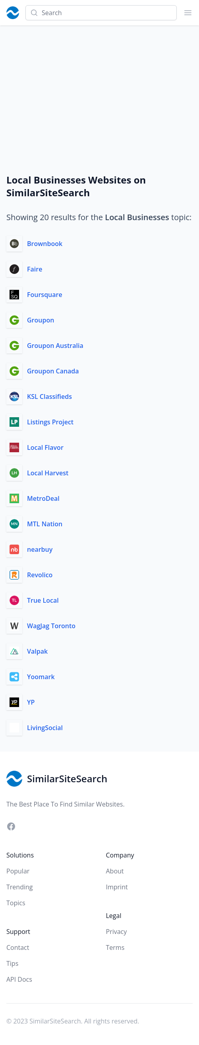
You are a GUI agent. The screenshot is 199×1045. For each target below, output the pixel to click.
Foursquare (44, 294)
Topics (15, 903)
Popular (17, 871)
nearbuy (39, 549)
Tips (12, 963)
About (115, 871)
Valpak (37, 651)
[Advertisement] (99, 85)
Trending (19, 887)
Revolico (39, 574)
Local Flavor (45, 447)
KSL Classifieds (49, 396)
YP (31, 702)
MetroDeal (43, 498)
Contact (17, 947)
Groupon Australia (55, 345)
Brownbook (44, 243)
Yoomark (41, 676)
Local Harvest (47, 473)
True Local (43, 600)
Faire (34, 269)
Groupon (40, 320)
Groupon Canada (53, 371)
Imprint (117, 887)
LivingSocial (45, 727)
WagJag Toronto (51, 625)
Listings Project (50, 422)
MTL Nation (44, 524)
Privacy (116, 931)
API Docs (19, 979)
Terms (115, 947)
